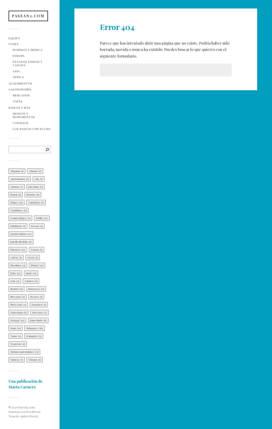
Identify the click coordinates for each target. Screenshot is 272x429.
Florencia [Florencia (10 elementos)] (17, 249)
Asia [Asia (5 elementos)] (38, 179)
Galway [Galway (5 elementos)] (16, 257)
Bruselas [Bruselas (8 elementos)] (33, 194)
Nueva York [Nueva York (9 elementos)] (18, 304)
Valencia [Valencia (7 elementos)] (16, 359)
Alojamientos (20, 83)
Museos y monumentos (24, 115)
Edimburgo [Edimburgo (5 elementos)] (17, 226)
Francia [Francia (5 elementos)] (36, 249)
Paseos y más (19, 107)
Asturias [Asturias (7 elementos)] (16, 186)
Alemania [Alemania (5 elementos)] (16, 171)
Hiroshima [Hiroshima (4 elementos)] (17, 265)
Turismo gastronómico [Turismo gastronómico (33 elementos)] (24, 351)
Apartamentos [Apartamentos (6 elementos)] (19, 179)
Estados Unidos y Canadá (27, 63)
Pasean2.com (28, 15)
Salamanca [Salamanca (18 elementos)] (34, 328)
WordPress (33, 411)
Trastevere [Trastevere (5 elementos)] (17, 344)
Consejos (20, 123)
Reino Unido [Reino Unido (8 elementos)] (38, 320)
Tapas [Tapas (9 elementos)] (15, 336)
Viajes (13, 44)
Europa (19, 56)
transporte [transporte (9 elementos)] (33, 336)
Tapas (18, 101)
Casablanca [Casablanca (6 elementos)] (18, 210)
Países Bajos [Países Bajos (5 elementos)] (18, 312)
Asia (16, 71)
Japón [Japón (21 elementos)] (31, 273)
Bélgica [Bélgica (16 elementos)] (16, 202)
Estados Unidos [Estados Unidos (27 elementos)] (20, 234)
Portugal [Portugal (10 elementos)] (17, 320)
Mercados (21, 95)
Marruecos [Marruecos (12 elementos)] (36, 289)
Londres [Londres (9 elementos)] (31, 281)
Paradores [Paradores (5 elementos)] (39, 304)
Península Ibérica (28, 50)
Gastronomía (20, 89)
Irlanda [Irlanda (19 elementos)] (37, 265)
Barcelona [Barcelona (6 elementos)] (35, 186)
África (18, 77)
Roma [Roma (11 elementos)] (15, 328)
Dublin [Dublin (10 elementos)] (42, 218)
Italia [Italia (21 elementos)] (15, 273)
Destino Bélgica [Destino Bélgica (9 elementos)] (20, 218)
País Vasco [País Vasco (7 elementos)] (39, 312)
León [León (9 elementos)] (14, 281)
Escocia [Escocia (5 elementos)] (36, 226)
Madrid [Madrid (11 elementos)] (16, 289)
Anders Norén (29, 416)
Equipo (14, 38)
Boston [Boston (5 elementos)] (15, 194)
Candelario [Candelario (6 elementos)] (36, 202)
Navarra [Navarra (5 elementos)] (36, 296)
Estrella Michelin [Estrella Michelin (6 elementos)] (20, 241)
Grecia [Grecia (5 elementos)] (32, 257)
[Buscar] (47, 149)
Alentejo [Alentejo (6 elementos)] (35, 171)
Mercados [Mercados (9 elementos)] (17, 296)
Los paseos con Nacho (32, 129)
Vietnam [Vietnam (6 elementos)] (34, 359)
